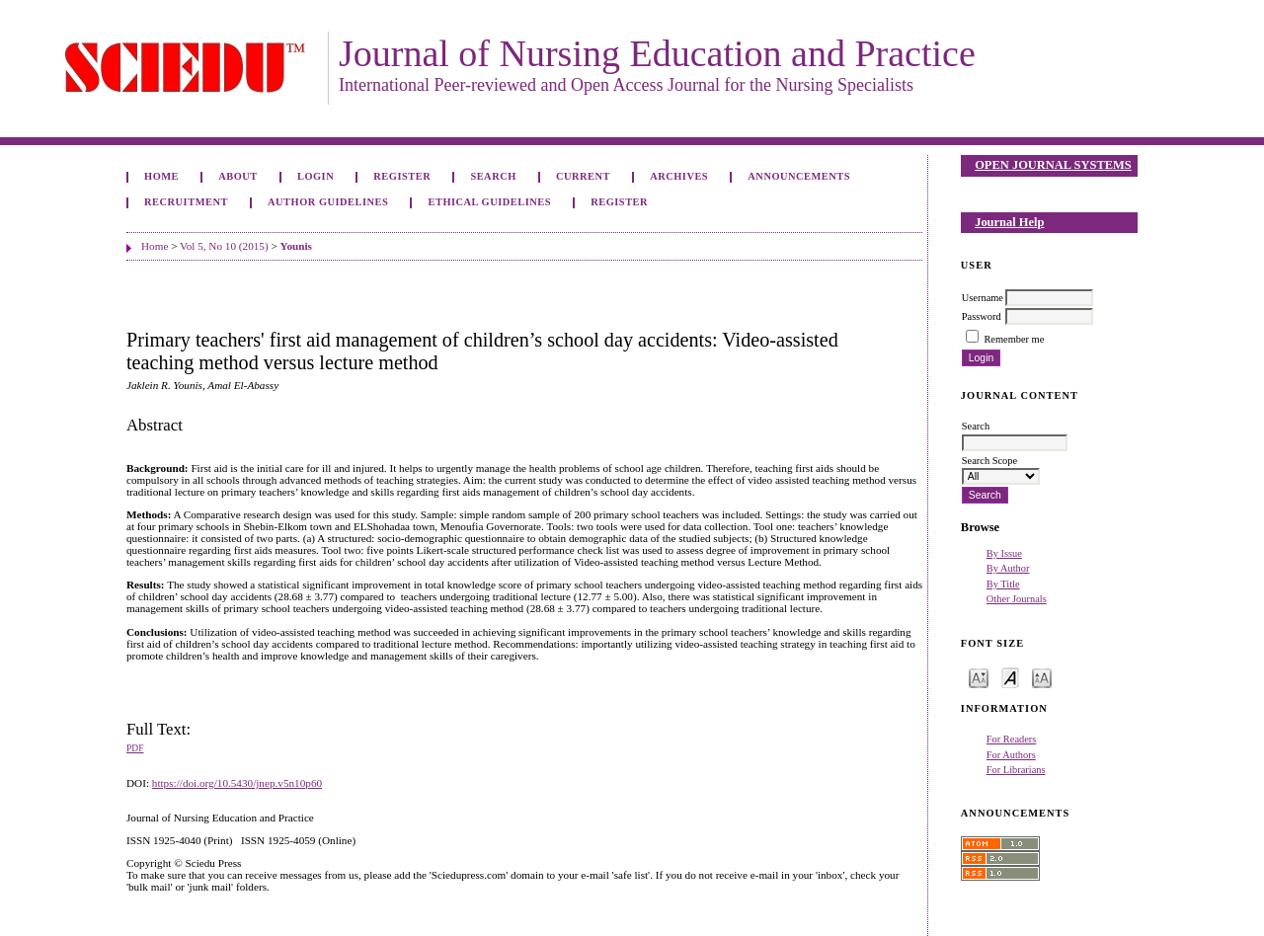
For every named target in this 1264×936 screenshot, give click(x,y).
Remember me (1014, 339)
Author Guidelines (328, 201)
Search (492, 176)
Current (583, 176)
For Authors (1011, 754)
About (238, 176)
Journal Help (1009, 222)
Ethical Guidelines (490, 201)
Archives (679, 176)
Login (315, 176)
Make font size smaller (978, 676)
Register (402, 176)
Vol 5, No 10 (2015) (224, 246)
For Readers (1012, 739)
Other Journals (1017, 598)
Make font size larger (1042, 676)
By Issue (1004, 553)
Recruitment (186, 201)
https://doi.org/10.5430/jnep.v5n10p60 (237, 783)
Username (982, 297)
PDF (134, 748)
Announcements (799, 176)
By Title (1003, 584)
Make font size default (1010, 676)
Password (981, 316)
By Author (1008, 568)
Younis (296, 246)
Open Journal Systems (1053, 165)
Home (161, 176)
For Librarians (1016, 769)
